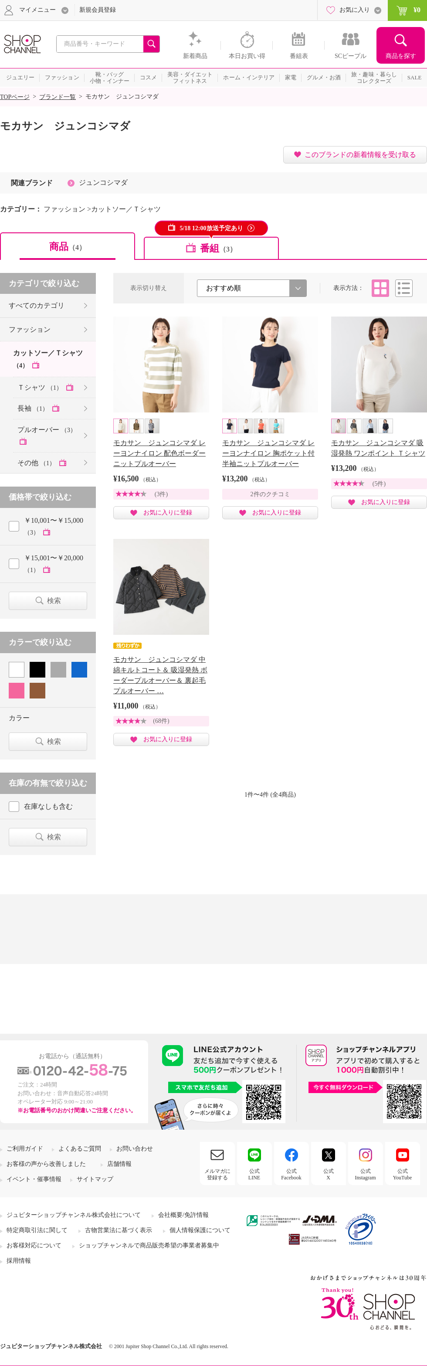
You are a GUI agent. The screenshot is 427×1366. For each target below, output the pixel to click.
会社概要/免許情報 (183, 1215)
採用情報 (19, 1260)
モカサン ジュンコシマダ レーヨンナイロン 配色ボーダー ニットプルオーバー (159, 453)
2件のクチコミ (270, 494)
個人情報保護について (199, 1230)
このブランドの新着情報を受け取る (360, 154)
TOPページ (15, 97)
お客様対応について (34, 1245)
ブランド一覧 (57, 97)
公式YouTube (402, 1174)
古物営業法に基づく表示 (118, 1230)
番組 (218, 248)
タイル (380, 288)
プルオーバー (46, 429)
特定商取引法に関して (37, 1230)
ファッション (30, 329)
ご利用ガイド (25, 1148)
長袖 (33, 408)
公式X (328, 1174)
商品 (67, 246)
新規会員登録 (97, 10)
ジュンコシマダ (103, 182)
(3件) (161, 494)
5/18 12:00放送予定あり (211, 228)
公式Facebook (291, 1174)
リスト (404, 288)
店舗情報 (119, 1164)
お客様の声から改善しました (46, 1164)
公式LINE (254, 1174)
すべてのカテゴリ (36, 305)
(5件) (379, 483)
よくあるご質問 (79, 1148)
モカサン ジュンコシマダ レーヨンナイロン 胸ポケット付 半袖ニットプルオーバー (268, 453)
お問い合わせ (134, 1148)
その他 (37, 463)
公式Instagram (365, 1174)
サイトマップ (95, 1179)
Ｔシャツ (40, 387)
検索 (54, 600)
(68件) (161, 721)
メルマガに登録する (217, 1174)
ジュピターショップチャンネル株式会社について (74, 1215)
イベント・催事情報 (34, 1179)
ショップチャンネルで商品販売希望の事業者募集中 (149, 1245)
